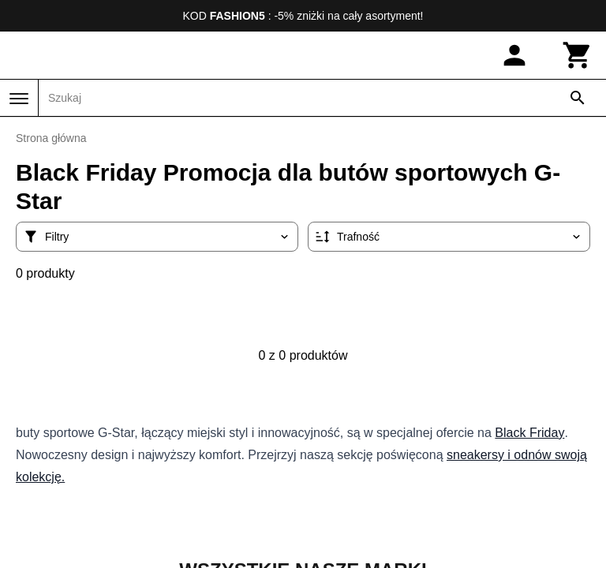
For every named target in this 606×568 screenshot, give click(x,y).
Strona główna (51, 138)
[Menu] (19, 99)
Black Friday (529, 432)
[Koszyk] (577, 55)
